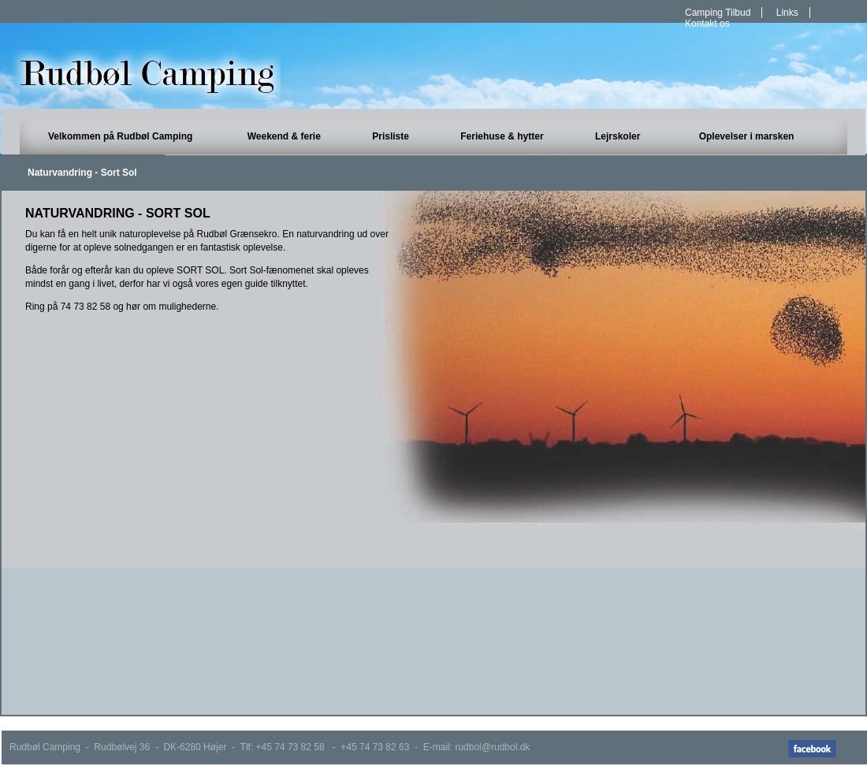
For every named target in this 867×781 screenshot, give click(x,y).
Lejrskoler (617, 136)
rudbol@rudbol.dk (492, 747)
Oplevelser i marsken (746, 136)
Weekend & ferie (284, 136)
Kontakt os (707, 23)
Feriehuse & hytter (501, 136)
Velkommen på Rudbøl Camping (120, 136)
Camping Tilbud (717, 12)
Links (787, 12)
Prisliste (390, 136)
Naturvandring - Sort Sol (82, 172)
